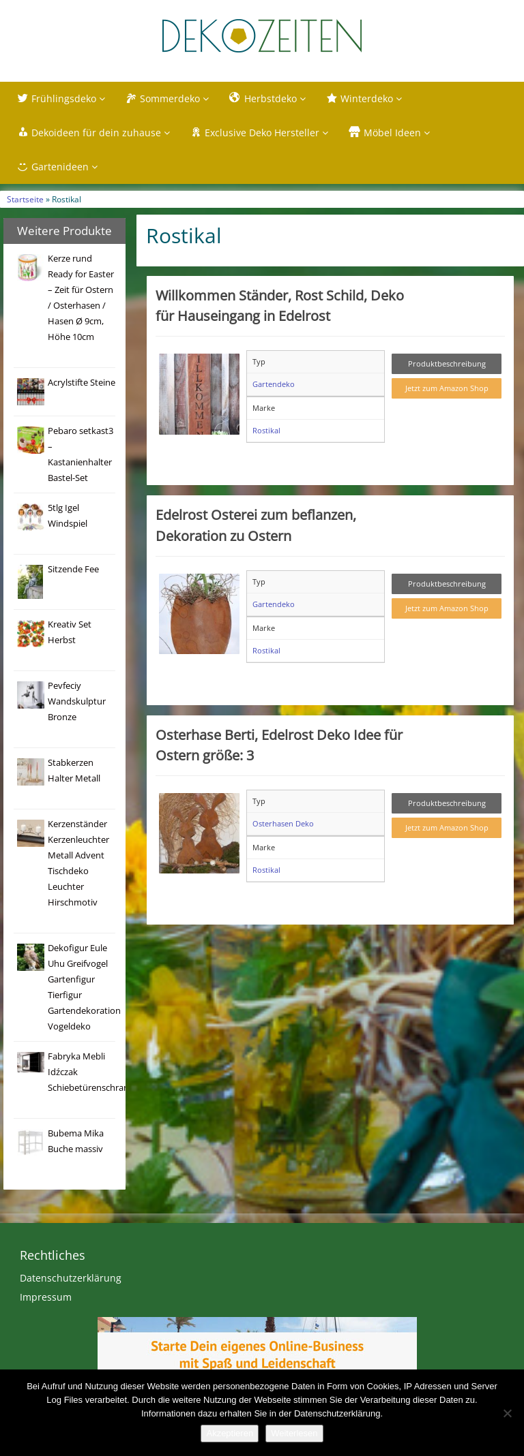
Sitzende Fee (73, 569)
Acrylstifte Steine (81, 382)
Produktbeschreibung (447, 363)
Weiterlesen (294, 1433)
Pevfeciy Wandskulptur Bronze (77, 701)
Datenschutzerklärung (70, 1277)
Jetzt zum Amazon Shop (447, 388)
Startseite (25, 198)
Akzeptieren (229, 1433)
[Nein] (507, 1413)
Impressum (46, 1296)
